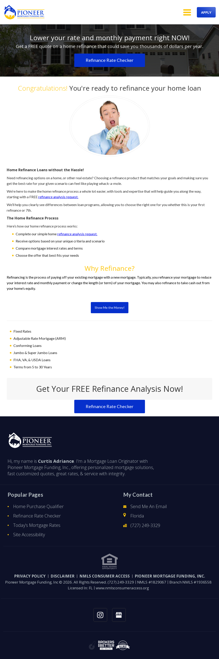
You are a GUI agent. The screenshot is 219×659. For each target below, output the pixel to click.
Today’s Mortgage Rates (36, 525)
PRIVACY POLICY (30, 576)
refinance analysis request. (58, 197)
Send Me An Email (148, 506)
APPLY (206, 12)
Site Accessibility (29, 535)
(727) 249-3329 (145, 525)
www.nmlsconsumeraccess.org (122, 587)
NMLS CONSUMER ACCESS (104, 576)
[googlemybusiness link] (119, 615)
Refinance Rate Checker (37, 516)
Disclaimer (62, 576)
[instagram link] (100, 615)
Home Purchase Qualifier (38, 506)
